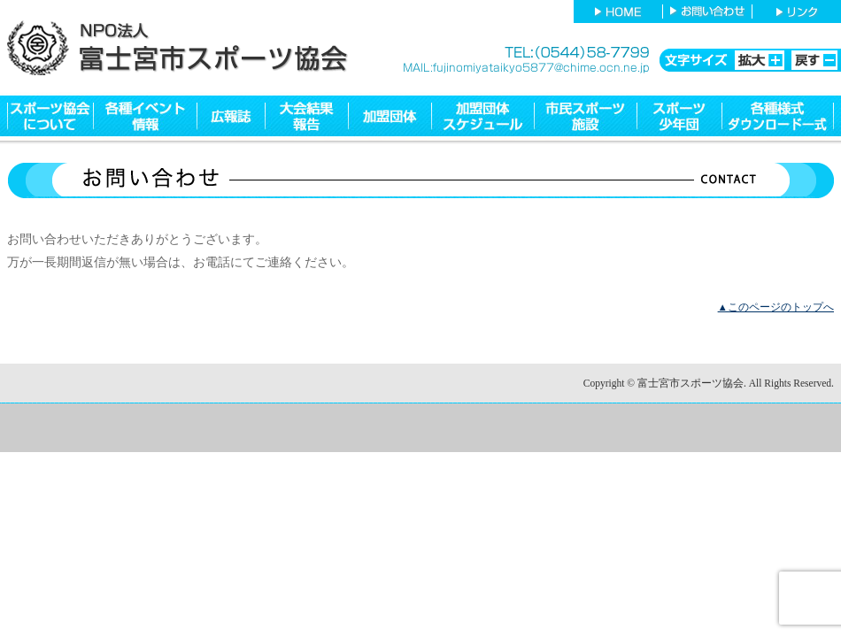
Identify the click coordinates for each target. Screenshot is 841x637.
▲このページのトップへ (776, 307)
